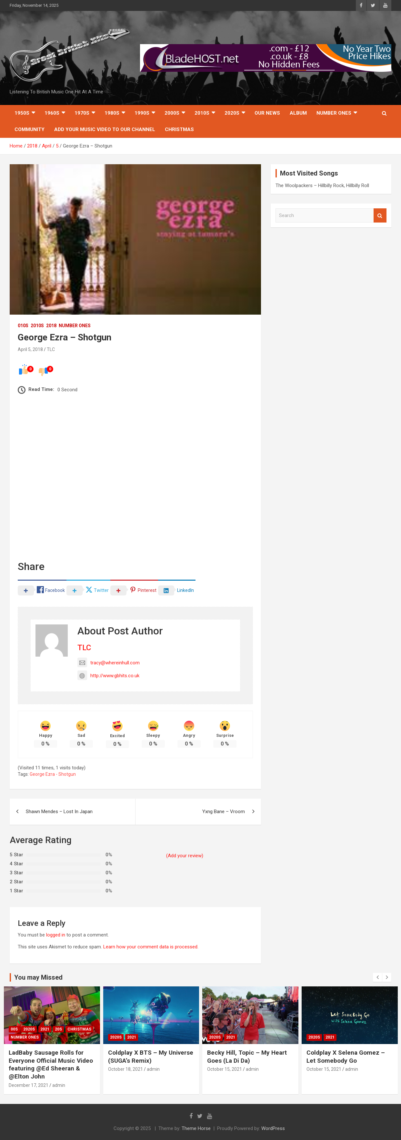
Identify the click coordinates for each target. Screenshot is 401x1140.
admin (58, 1085)
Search (380, 215)
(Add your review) (184, 856)
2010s (202, 113)
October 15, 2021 (224, 1069)
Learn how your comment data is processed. (150, 947)
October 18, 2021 (125, 1069)
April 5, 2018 (30, 349)
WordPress (273, 1128)
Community (30, 129)
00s (14, 1029)
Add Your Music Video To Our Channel (104, 129)
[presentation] (377, 977)
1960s (52, 113)
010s (23, 325)
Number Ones (333, 113)
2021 (44, 1029)
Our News (267, 113)
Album (298, 113)
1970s (82, 113)
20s (58, 1029)
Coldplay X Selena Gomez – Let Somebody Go (345, 1056)
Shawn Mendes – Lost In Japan (59, 811)
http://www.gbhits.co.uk (108, 676)
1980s (112, 113)
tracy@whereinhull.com (108, 663)
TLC (51, 349)
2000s (172, 113)
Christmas (179, 129)
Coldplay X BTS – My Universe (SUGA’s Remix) (150, 1056)
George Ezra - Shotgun (53, 774)
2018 (51, 325)
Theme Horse (196, 1128)
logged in (55, 935)
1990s (142, 113)
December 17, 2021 (28, 1085)
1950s (22, 113)
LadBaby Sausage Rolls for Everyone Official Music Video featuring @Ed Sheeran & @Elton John (51, 1064)
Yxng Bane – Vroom (223, 811)
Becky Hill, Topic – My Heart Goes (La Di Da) (247, 1056)
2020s (232, 113)
